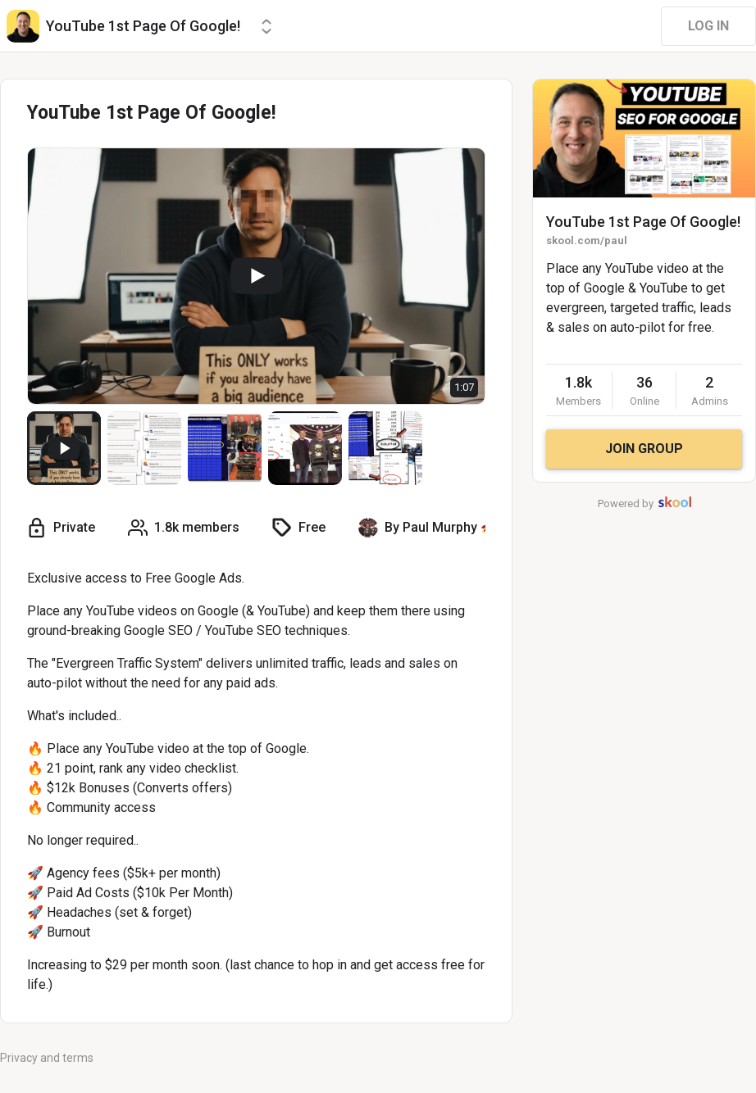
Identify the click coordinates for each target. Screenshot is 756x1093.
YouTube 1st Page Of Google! (643, 221)
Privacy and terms (46, 1057)
